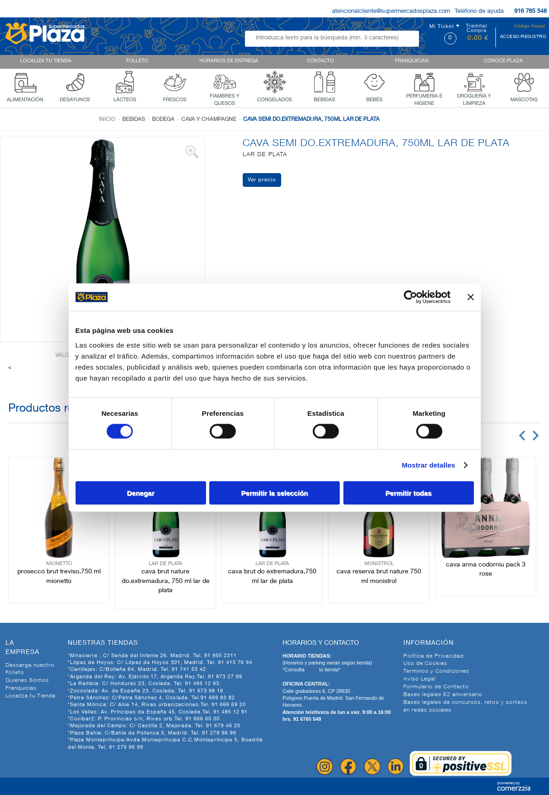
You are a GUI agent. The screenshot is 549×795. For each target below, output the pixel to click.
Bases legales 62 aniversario (443, 694)
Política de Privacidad (433, 656)
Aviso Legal (419, 679)
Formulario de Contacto (436, 687)
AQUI (312, 669)
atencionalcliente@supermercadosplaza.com (391, 12)
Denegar (140, 492)
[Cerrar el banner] (470, 297)
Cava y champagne (208, 119)
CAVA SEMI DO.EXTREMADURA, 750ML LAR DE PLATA (311, 119)
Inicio (107, 119)
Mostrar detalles (428, 465)
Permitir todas (409, 492)
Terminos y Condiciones (436, 671)
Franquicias (21, 688)
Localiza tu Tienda (30, 696)
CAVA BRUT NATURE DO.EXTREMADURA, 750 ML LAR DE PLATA (166, 581)
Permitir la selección (274, 492)
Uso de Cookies (425, 663)
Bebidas (133, 119)
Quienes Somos (27, 680)
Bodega (163, 119)
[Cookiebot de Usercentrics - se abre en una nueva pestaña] (410, 297)
